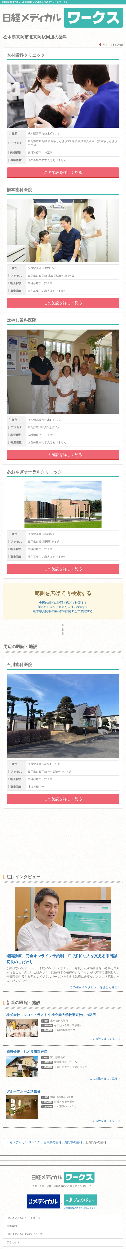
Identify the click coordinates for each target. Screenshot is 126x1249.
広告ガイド (13, 1242)
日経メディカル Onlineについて (25, 1234)
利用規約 (12, 1226)
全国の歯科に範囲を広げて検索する (63, 602)
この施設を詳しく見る (63, 172)
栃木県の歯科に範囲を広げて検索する (63, 607)
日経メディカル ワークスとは (23, 1218)
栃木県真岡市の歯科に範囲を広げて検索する (63, 611)
